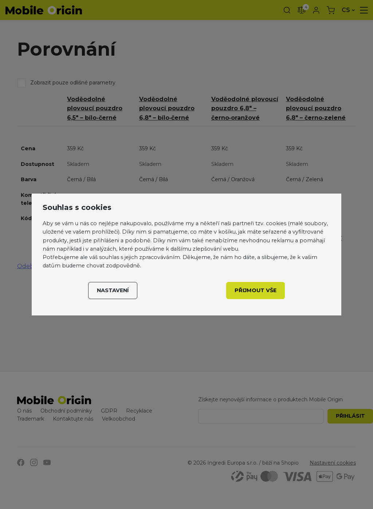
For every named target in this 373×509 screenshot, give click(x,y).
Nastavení (113, 290)
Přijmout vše (255, 290)
